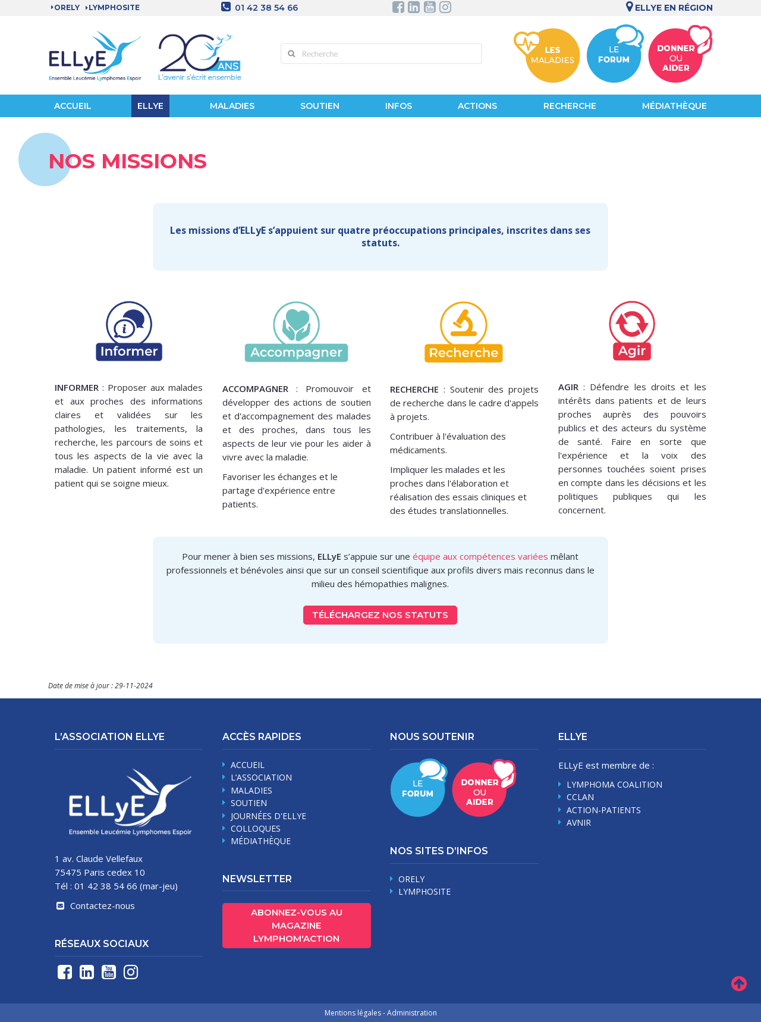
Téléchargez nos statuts (380, 614)
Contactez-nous (94, 905)
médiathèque (261, 841)
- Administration (410, 1013)
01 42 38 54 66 (266, 7)
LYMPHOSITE (114, 7)
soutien (249, 802)
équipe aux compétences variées (480, 556)
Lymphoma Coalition (614, 784)
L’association (261, 777)
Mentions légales (353, 1013)
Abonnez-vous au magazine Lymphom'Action (296, 925)
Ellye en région (667, 7)
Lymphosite (424, 891)
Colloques (256, 828)
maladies (251, 790)
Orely (67, 7)
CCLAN (580, 796)
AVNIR (579, 822)
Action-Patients (604, 810)
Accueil (73, 106)
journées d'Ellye (268, 816)
